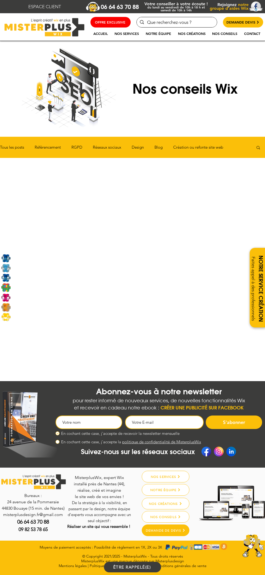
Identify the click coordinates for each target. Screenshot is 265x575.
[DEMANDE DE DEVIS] (165, 530)
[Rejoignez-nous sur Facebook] (6, 258)
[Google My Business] (6, 287)
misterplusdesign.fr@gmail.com (33, 514)
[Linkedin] (6, 268)
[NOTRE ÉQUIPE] (165, 490)
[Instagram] (6, 277)
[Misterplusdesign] (6, 307)
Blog (158, 147)
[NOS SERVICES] (165, 476)
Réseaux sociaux (107, 147)
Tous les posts (12, 147)
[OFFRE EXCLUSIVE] (110, 22)
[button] (127, 33)
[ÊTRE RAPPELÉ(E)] (132, 567)
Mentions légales (73, 565)
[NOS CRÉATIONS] (165, 503)
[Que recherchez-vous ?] (176, 22)
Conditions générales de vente (181, 565)
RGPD (76, 147)
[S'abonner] (234, 422)
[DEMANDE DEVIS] (243, 22)
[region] (239, 551)
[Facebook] (206, 451)
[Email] (6, 297)
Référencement (48, 147)
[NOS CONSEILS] (165, 517)
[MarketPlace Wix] (6, 317)
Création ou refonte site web (198, 147)
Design (138, 147)
